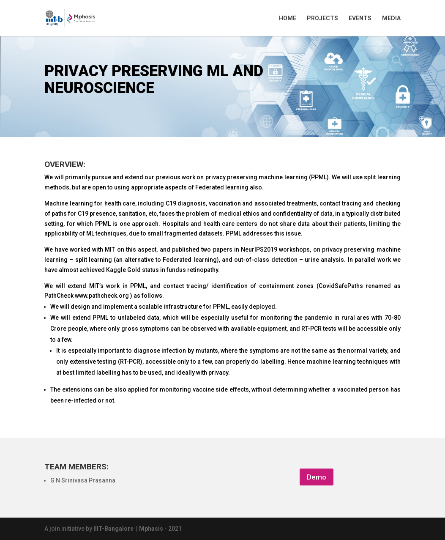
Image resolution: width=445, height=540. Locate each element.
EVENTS (360, 18)
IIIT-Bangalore (114, 528)
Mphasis (151, 528)
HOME (287, 18)
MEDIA (391, 18)
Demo (316, 477)
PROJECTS (322, 18)
